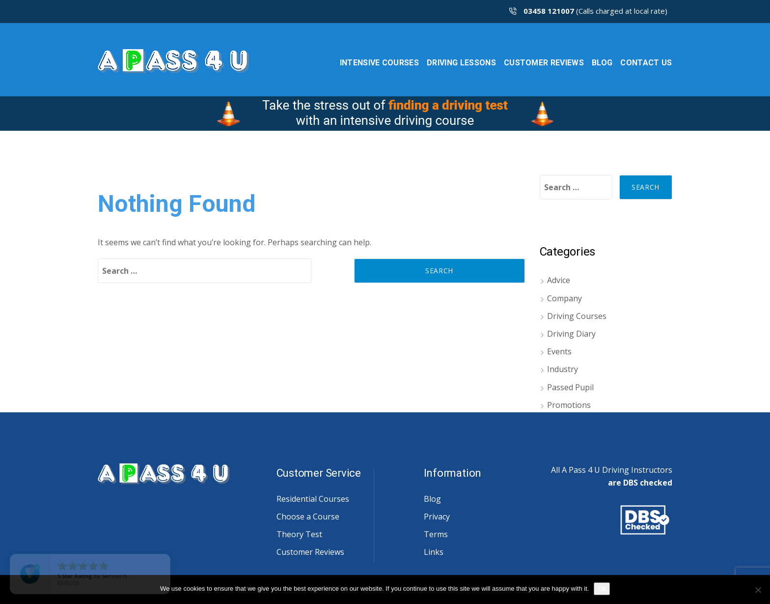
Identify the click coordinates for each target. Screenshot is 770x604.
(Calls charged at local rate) (588, 11)
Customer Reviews (310, 551)
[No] (758, 590)
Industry (562, 369)
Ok (602, 588)
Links (433, 551)
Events (559, 351)
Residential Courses (312, 498)
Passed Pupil (570, 387)
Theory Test (299, 534)
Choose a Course (307, 516)
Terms (436, 534)
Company (564, 298)
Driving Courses (576, 316)
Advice (558, 280)
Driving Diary (571, 333)
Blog (432, 498)
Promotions (569, 405)
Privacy (437, 516)
